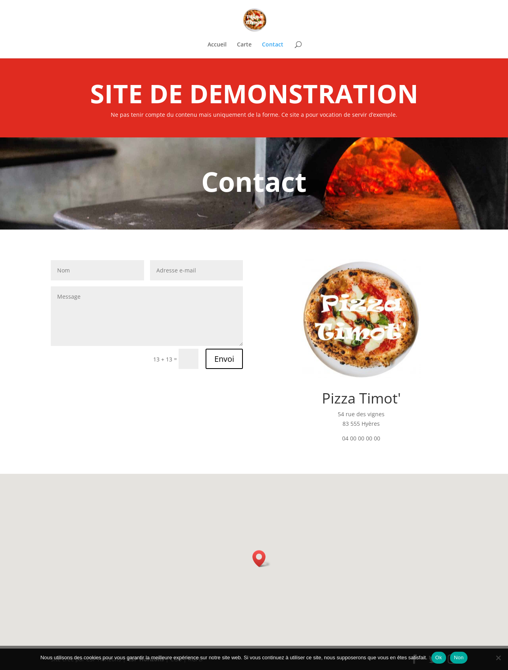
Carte (244, 45)
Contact (272, 45)
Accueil (217, 45)
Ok (438, 657)
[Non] (498, 658)
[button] (261, 558)
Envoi (224, 358)
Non (459, 657)
